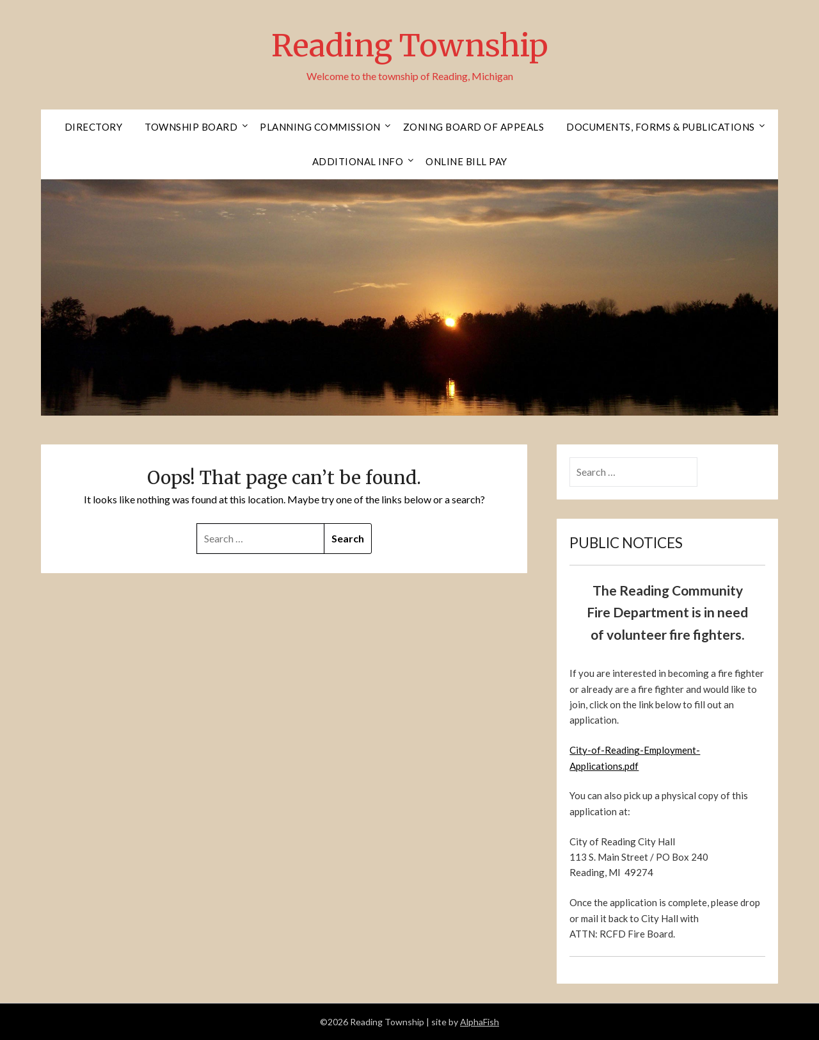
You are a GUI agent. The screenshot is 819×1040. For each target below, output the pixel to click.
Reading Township (409, 45)
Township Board (191, 127)
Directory (94, 127)
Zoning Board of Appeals (474, 127)
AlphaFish (479, 1021)
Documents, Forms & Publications (660, 127)
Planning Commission (320, 127)
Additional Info (358, 161)
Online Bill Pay (466, 161)
